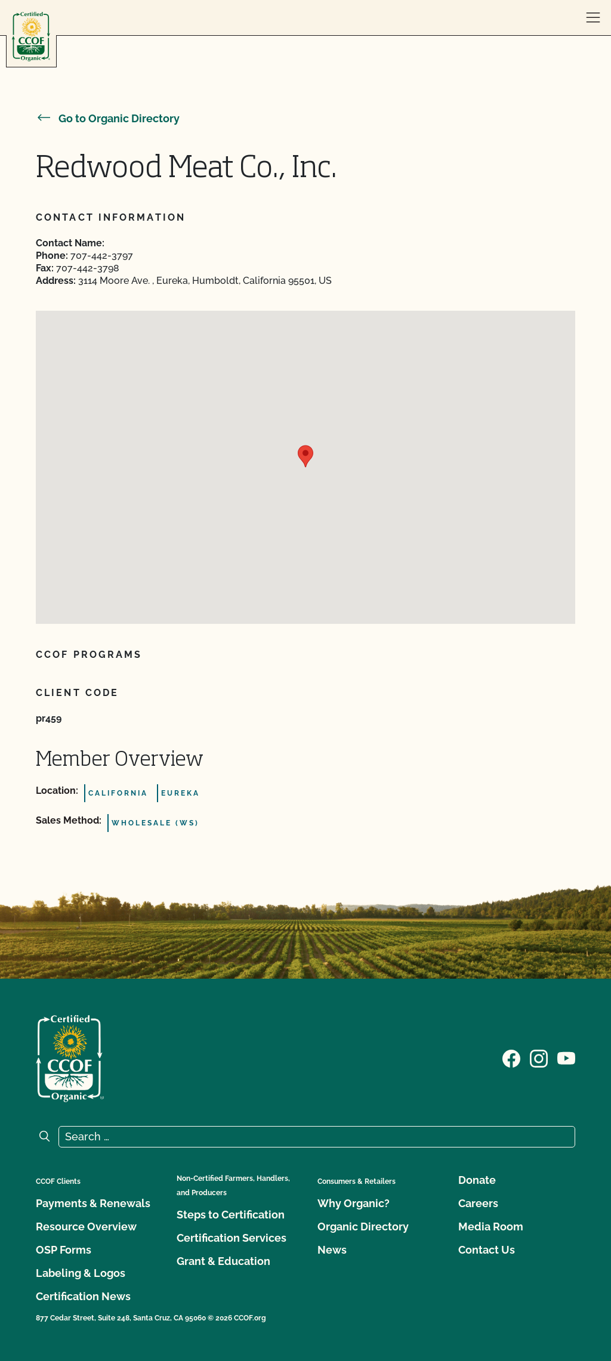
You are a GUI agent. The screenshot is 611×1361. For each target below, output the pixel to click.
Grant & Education (223, 1261)
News (332, 1250)
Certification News (83, 1296)
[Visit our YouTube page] (566, 1057)
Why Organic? (353, 1203)
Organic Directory (363, 1226)
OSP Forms (63, 1250)
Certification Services (231, 1238)
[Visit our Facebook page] (511, 1057)
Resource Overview (86, 1226)
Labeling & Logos (80, 1273)
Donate (477, 1180)
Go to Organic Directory (108, 118)
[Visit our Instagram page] (539, 1057)
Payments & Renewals (93, 1203)
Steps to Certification (231, 1214)
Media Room (490, 1226)
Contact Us (486, 1250)
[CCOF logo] (31, 36)
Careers (478, 1203)
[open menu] (593, 18)
